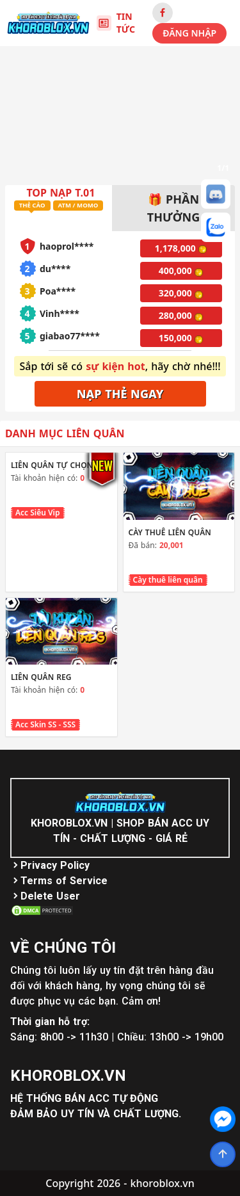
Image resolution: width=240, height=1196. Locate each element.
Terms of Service (64, 881)
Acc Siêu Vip (37, 512)
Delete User (50, 896)
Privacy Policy (55, 865)
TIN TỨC (116, 22)
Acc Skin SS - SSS (45, 724)
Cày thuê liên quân (168, 579)
